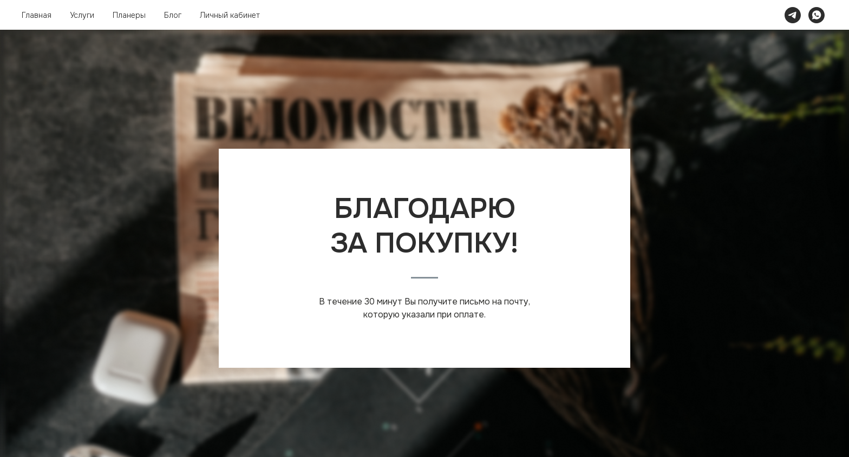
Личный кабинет (230, 15)
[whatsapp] (816, 15)
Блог (172, 15)
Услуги (82, 15)
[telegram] (793, 15)
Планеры (129, 15)
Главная (36, 15)
